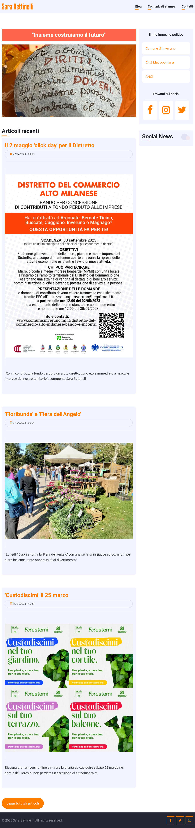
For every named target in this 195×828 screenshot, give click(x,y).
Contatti (187, 6)
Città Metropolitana (160, 62)
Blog (138, 6)
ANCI (149, 76)
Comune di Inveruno (161, 48)
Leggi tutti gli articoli (23, 803)
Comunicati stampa (161, 6)
